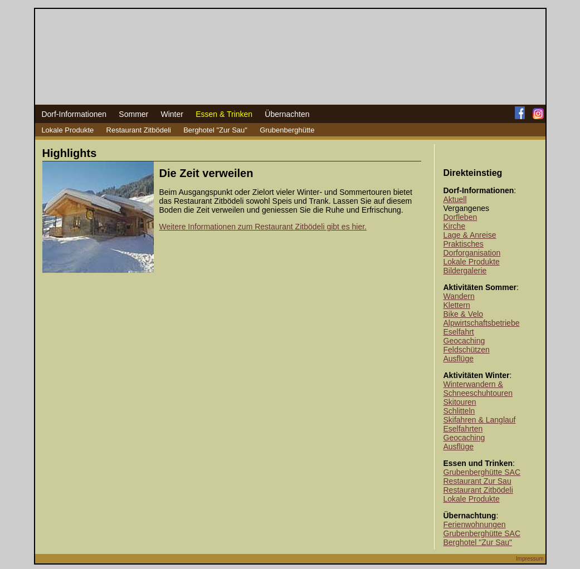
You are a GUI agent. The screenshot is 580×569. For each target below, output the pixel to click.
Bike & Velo (463, 314)
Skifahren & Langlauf (479, 419)
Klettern (456, 305)
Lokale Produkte (67, 130)
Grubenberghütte (287, 130)
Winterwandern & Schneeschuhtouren (478, 389)
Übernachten (287, 114)
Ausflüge (458, 358)
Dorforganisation (472, 252)
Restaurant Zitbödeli (138, 130)
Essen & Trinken (224, 114)
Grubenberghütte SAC (482, 472)
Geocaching (464, 340)
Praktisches (463, 243)
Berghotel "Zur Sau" (215, 130)
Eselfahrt (458, 331)
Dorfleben (460, 217)
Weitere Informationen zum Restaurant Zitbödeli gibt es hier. (263, 226)
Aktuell (455, 199)
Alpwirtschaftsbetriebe (481, 322)
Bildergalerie (465, 270)
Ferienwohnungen (474, 524)
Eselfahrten (463, 428)
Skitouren (459, 402)
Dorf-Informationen (73, 114)
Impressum (529, 559)
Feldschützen (466, 349)
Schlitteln (459, 410)
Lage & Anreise (469, 234)
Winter (171, 114)
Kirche (454, 226)
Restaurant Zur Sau (477, 481)
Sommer (133, 114)
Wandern (459, 296)
